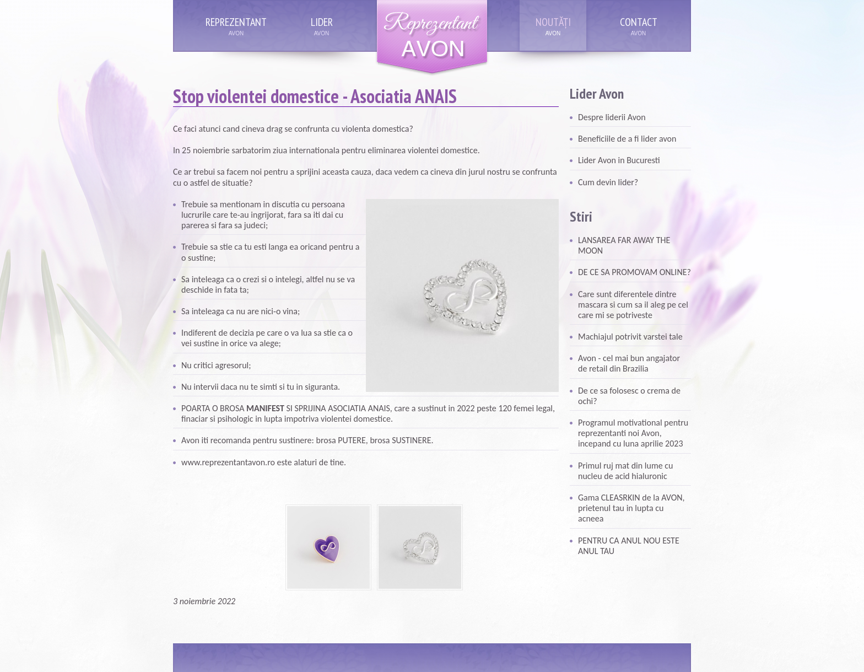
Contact (638, 22)
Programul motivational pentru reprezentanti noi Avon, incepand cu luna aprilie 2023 (633, 433)
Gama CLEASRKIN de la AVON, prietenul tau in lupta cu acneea (631, 508)
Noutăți (553, 22)
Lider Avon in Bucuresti (619, 160)
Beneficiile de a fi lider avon (627, 138)
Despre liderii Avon (612, 117)
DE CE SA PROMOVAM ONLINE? (634, 272)
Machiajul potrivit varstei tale (630, 336)
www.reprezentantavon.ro (228, 462)
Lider (322, 22)
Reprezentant (236, 22)
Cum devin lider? (608, 182)
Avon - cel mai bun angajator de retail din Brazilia (629, 363)
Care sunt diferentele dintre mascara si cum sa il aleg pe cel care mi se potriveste (633, 304)
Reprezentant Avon (432, 38)
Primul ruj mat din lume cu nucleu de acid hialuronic (625, 470)
